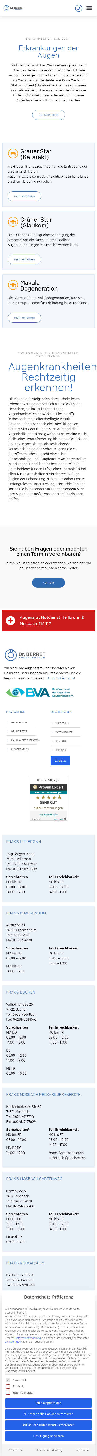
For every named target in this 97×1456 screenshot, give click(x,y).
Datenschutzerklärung (28, 1332)
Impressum (82, 1444)
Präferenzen (15, 1444)
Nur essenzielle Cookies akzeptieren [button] (49, 1408)
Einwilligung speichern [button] (48, 1430)
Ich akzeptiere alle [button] (48, 1397)
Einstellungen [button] (13, 1335)
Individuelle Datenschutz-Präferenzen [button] (48, 1419)
